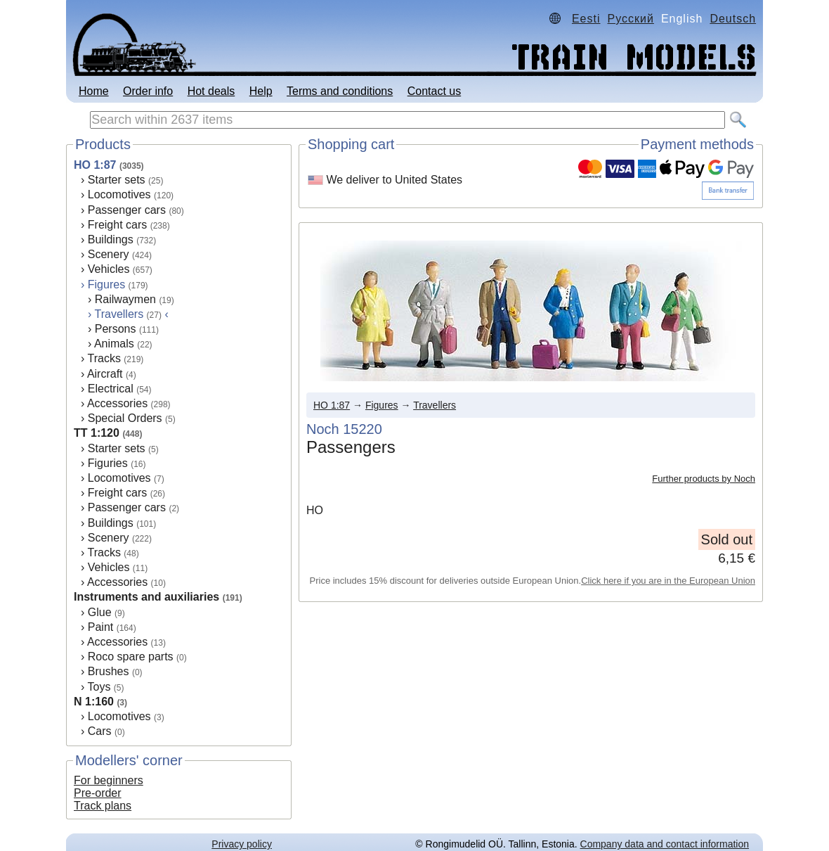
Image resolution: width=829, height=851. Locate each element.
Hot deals (211, 91)
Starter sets (116, 180)
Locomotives (119, 194)
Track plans (102, 806)
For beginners (108, 780)
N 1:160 (94, 702)
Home (94, 91)
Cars (100, 731)
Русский (631, 19)
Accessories (117, 403)
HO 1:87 (95, 165)
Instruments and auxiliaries (146, 597)
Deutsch (733, 19)
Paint (100, 627)
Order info (148, 91)
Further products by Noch (703, 478)
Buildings (110, 239)
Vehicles (109, 269)
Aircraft (105, 374)
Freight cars (117, 225)
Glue (100, 612)
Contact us (434, 91)
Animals (114, 344)
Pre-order (98, 793)
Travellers (434, 405)
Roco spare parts (131, 657)
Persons (115, 329)
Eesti (586, 19)
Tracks (103, 358)
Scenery (108, 254)
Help (261, 91)
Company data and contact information (664, 844)
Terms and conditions (340, 91)
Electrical (110, 389)
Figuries (108, 463)
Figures (106, 284)
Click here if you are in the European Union (668, 580)
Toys (98, 687)
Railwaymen (125, 299)
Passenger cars (127, 210)
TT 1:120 (96, 433)
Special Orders (125, 418)
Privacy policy (241, 844)
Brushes (108, 671)
